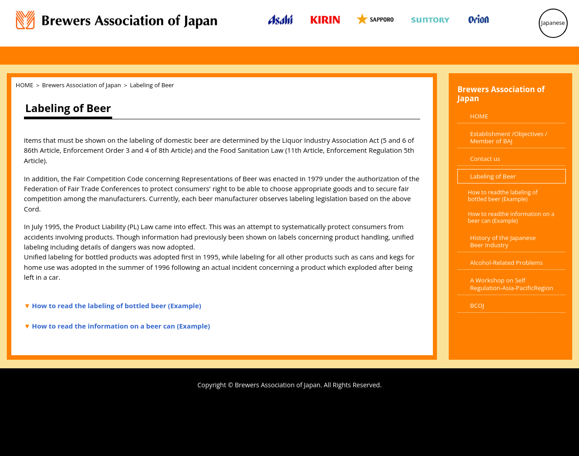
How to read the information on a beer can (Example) (121, 325)
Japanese (553, 23)
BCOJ (477, 305)
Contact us (485, 159)
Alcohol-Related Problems (506, 263)
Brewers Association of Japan (81, 85)
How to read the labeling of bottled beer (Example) (116, 305)
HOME (24, 85)
